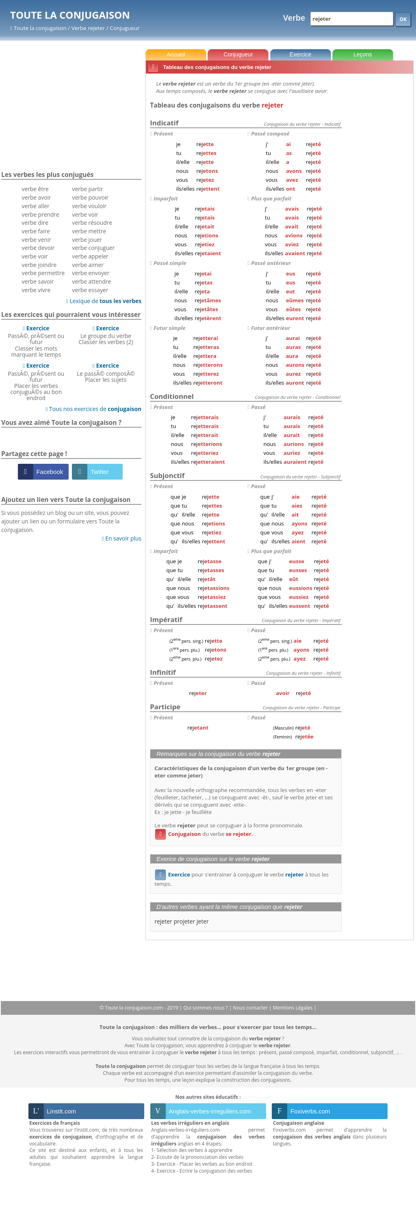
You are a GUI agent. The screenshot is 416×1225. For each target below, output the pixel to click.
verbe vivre (36, 290)
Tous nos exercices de (93, 409)
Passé (258, 407)
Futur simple (170, 328)
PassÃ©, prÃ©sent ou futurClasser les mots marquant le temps (36, 341)
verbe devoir (38, 248)
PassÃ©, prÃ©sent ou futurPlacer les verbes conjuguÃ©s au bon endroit (36, 382)
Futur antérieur (270, 328)
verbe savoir (38, 281)
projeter (184, 921)
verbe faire (36, 231)
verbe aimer (88, 265)
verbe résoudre (92, 222)
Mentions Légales (293, 1007)
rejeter (163, 921)
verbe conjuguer (93, 248)
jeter (203, 921)
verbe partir (87, 189)
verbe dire (35, 222)
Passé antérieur (271, 263)
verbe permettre (43, 273)
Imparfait (166, 198)
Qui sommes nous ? (206, 1007)
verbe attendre (91, 281)
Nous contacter (251, 1007)
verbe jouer (87, 239)
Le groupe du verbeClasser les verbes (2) (105, 335)
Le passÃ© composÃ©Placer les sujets (106, 372)
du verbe (204, 833)
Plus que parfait (271, 198)
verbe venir (36, 239)
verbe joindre (39, 265)
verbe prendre (40, 214)
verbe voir (35, 256)
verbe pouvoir (90, 197)
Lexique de (103, 301)
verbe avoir (36, 197)
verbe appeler (90, 256)
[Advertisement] (379, 198)
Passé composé (270, 133)
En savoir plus (121, 538)
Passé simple (170, 263)
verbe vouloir (89, 206)
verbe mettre (89, 231)
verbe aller (36, 206)
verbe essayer (90, 290)
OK (403, 19)
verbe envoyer (91, 273)
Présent (163, 133)
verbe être (35, 189)
